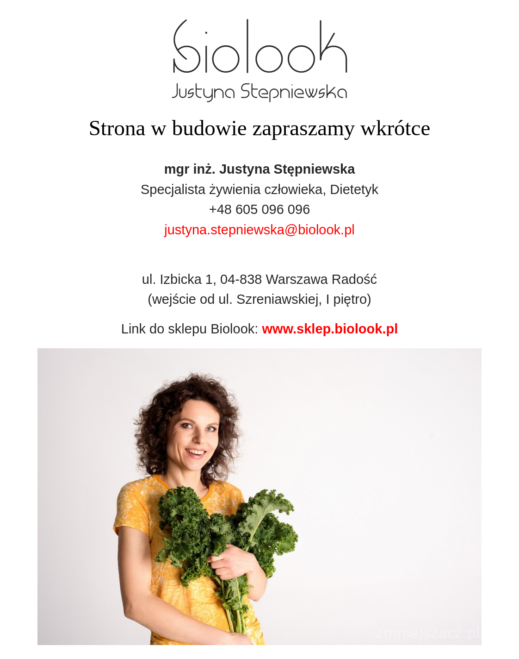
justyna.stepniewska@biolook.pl (259, 229)
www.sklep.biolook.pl (330, 328)
